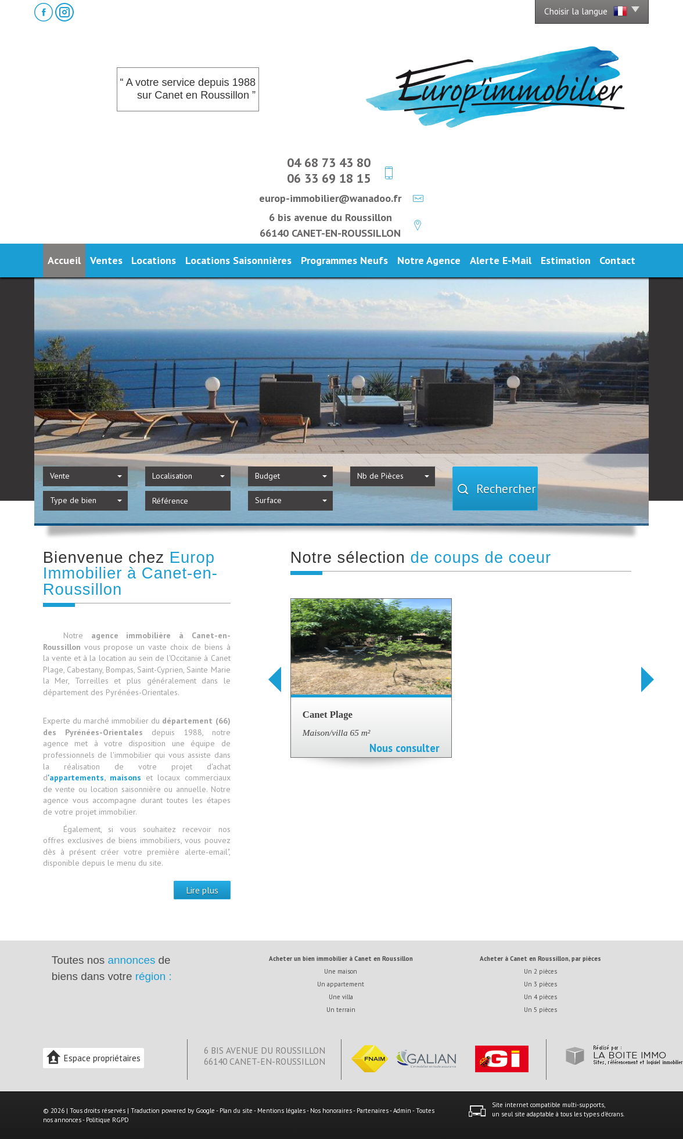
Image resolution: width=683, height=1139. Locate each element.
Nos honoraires (331, 1111)
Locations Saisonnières (238, 260)
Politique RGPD (107, 1120)
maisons (128, 777)
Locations (153, 260)
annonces (131, 960)
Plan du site (236, 1111)
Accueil (64, 260)
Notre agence (429, 260)
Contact (617, 260)
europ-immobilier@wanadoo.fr (330, 198)
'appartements (76, 777)
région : (153, 976)
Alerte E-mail (500, 260)
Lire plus (202, 890)
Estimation (566, 260)
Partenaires (373, 1111)
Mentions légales (281, 1111)
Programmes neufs (344, 260)
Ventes (106, 260)
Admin (402, 1111)
